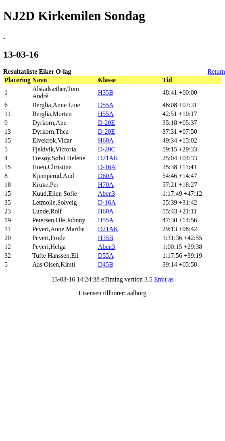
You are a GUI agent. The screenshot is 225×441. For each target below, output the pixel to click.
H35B (105, 92)
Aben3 (106, 193)
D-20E (106, 122)
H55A (106, 113)
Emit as (163, 279)
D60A (106, 175)
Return (216, 71)
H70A (106, 184)
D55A (106, 104)
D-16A (107, 167)
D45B (105, 264)
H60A (106, 140)
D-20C (107, 149)
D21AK (108, 158)
